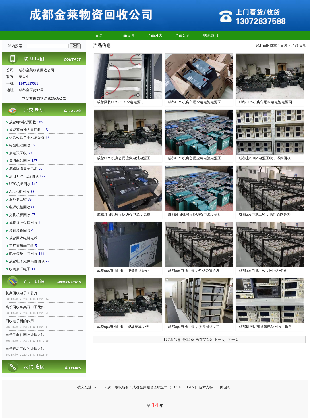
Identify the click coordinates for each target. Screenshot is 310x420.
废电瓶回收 (18, 153)
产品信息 (127, 35)
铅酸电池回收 (19, 145)
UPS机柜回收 (20, 184)
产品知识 (182, 35)
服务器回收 (18, 199)
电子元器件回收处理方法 (25, 335)
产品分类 (155, 35)
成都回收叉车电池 (23, 168)
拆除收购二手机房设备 (27, 137)
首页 (99, 35)
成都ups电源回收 (22, 122)
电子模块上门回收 (23, 253)
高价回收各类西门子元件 (25, 307)
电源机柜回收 (19, 207)
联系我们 (210, 35)
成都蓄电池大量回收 (25, 130)
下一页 (233, 340)
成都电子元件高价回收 (27, 261)
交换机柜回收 (19, 215)
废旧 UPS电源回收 (24, 176)
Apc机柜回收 (19, 192)
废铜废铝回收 (19, 230)
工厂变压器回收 (21, 246)
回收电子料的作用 (20, 321)
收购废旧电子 (19, 269)
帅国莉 (225, 387)
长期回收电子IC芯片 (21, 293)
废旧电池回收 (19, 161)
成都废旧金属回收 (23, 222)
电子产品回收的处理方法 (25, 349)
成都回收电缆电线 (23, 238)
